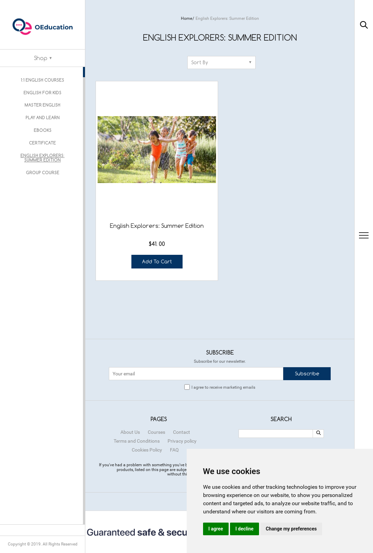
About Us (130, 384)
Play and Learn (43, 114)
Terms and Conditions (137, 393)
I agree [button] (216, 528)
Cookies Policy (147, 402)
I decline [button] (244, 528)
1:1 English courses (42, 79)
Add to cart (136, 212)
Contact (181, 384)
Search (281, 371)
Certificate (42, 137)
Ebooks (43, 125)
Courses (156, 384)
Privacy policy (182, 393)
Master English (42, 102)
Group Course (42, 165)
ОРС (247, 417)
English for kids (42, 91)
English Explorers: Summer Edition (42, 151)
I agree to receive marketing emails (223, 340)
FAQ (174, 402)
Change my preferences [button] (291, 528)
